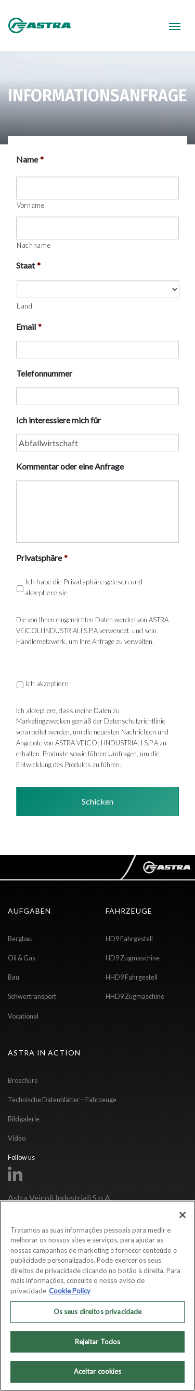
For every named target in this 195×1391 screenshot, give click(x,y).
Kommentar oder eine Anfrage (70, 466)
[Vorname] (97, 188)
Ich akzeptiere (47, 683)
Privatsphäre (42, 558)
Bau (13, 977)
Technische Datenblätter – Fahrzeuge (62, 1099)
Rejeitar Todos (98, 1342)
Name (30, 159)
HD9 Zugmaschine (133, 958)
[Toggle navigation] (175, 25)
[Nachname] (97, 228)
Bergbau (20, 938)
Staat (28, 265)
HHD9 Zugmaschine (135, 996)
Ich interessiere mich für (58, 420)
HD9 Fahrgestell (129, 938)
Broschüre (23, 1080)
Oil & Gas (21, 958)
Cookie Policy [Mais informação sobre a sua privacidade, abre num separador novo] (69, 1291)
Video (16, 1138)
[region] (97, 1295)
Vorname (31, 205)
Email (29, 326)
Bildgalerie (24, 1119)
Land (25, 306)
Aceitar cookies (98, 1371)
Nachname (33, 245)
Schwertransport (32, 996)
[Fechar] (182, 1214)
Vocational (23, 1016)
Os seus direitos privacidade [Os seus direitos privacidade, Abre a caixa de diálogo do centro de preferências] (98, 1311)
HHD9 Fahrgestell (132, 977)
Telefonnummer (44, 373)
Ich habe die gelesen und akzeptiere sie (83, 587)
